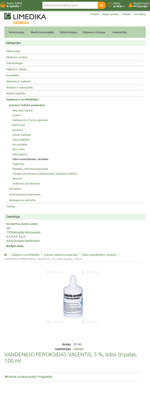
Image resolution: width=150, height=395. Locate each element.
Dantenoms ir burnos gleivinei (30, 120)
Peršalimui (15, 188)
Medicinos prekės (42, 32)
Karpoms (17, 130)
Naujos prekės (110, 14)
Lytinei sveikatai (21, 134)
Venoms (17, 178)
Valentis (78, 349)
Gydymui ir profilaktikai (22, 99)
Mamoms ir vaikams (18, 81)
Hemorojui (18, 125)
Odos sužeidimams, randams (30, 159)
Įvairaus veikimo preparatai (27, 105)
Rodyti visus (14, 246)
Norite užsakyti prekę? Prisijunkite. (28, 376)
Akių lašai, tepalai (22, 110)
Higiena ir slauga (94, 32)
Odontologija (68, 32)
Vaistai (10, 206)
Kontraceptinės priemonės (24, 194)
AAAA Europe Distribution (23, 240)
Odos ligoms (19, 154)
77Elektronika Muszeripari (23, 232)
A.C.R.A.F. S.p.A (15, 236)
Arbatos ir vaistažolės (19, 87)
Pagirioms (18, 164)
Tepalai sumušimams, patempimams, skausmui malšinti (44, 173)
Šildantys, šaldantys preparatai (30, 168)
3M (8, 228)
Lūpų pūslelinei (21, 139)
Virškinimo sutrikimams (26, 183)
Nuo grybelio (20, 144)
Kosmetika (120, 32)
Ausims (16, 115)
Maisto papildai (15, 93)
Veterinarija (16, 32)
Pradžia (94, 14)
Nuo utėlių (18, 149)
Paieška (126, 14)
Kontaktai (140, 14)
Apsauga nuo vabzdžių (22, 200)
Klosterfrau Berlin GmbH (22, 224)
